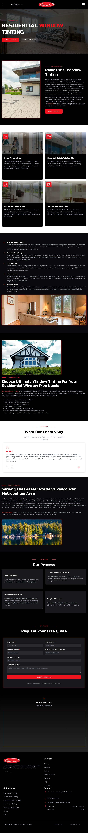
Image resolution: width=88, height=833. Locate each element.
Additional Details (13, 665)
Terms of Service (75, 824)
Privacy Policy (59, 824)
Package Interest (13, 657)
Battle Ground (6, 512)
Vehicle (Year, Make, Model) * (55, 650)
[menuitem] (64, 764)
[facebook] (4, 772)
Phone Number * (13, 650)
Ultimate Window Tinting (10, 391)
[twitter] (7, 772)
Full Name (10, 642)
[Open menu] (83, 4)
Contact (51, 104)
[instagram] (10, 772)
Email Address (49, 642)
